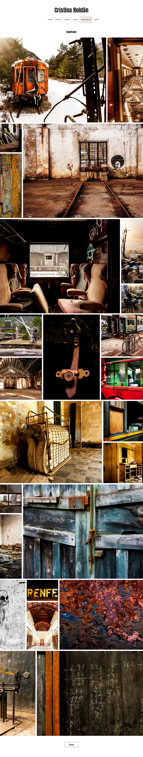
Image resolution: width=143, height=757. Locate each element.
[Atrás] (71, 744)
